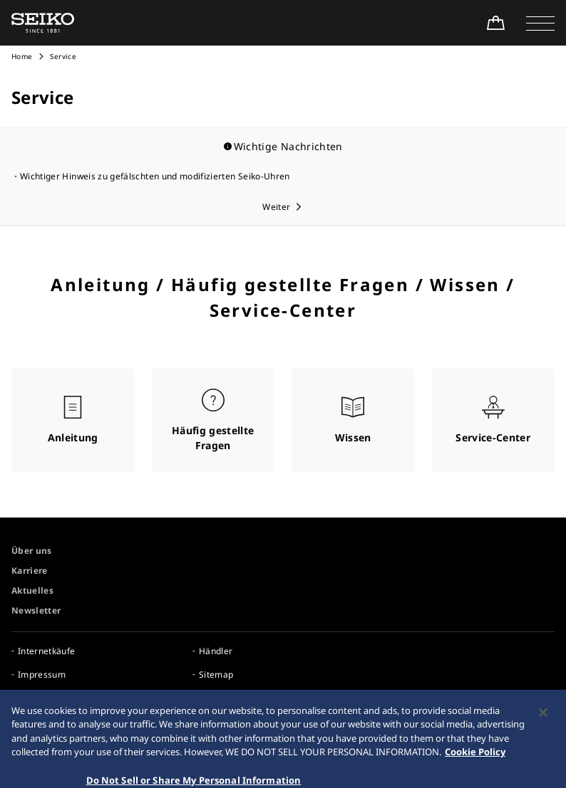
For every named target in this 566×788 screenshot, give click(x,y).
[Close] (543, 720)
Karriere (29, 570)
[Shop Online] (495, 23)
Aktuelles (32, 590)
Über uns (31, 551)
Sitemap (216, 674)
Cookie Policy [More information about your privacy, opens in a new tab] (475, 760)
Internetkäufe (47, 651)
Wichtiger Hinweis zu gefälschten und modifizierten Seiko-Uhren (155, 176)
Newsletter (36, 610)
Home (21, 56)
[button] (540, 23)
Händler (215, 651)
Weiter (276, 207)
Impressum (42, 674)
